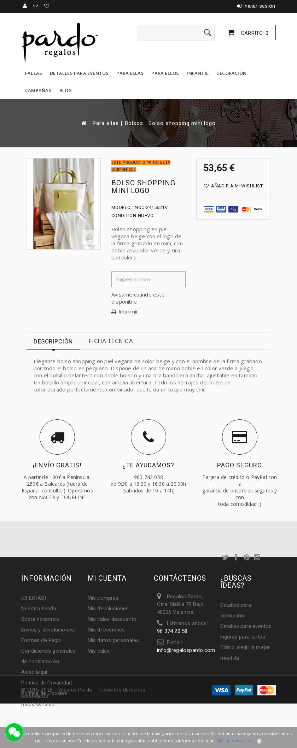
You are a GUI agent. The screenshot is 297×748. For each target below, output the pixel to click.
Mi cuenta (107, 578)
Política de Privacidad (46, 683)
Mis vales (99, 651)
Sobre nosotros (40, 619)
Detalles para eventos (79, 73)
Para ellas (130, 73)
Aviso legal (34, 672)
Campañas (38, 90)
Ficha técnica (111, 341)
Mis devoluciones (108, 608)
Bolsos (134, 123)
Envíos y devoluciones (47, 630)
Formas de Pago (41, 640)
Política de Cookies (44, 693)
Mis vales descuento (112, 619)
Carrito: (253, 33)
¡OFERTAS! (33, 598)
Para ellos (165, 73)
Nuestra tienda (38, 608)
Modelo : (122, 207)
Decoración (231, 73)
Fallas (33, 73)
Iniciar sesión (259, 6)
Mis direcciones (106, 630)
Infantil (198, 73)
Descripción (53, 341)
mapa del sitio (38, 704)
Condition (123, 215)
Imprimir (128, 312)
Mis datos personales (113, 640)
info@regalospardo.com (186, 650)
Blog (65, 90)
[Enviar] (207, 32)
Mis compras (103, 598)
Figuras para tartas (243, 637)
